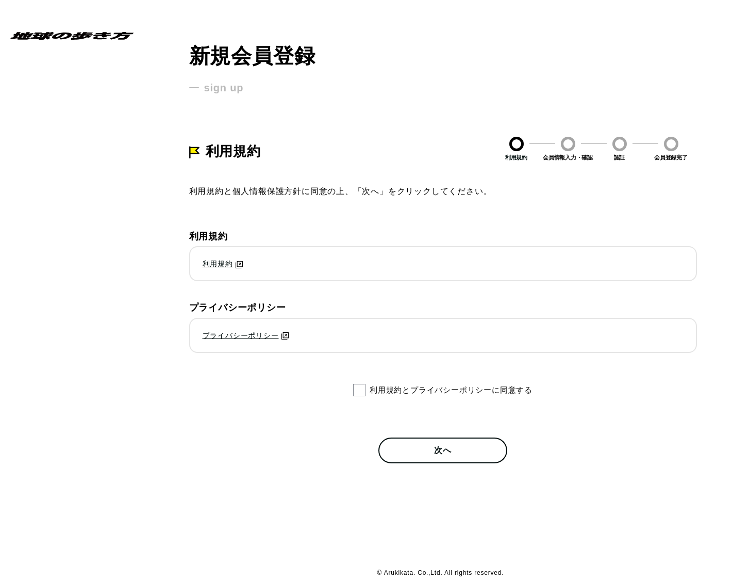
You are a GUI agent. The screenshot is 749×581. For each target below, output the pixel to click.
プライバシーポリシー (241, 335)
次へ (443, 450)
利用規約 (218, 264)
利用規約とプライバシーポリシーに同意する (451, 389)
